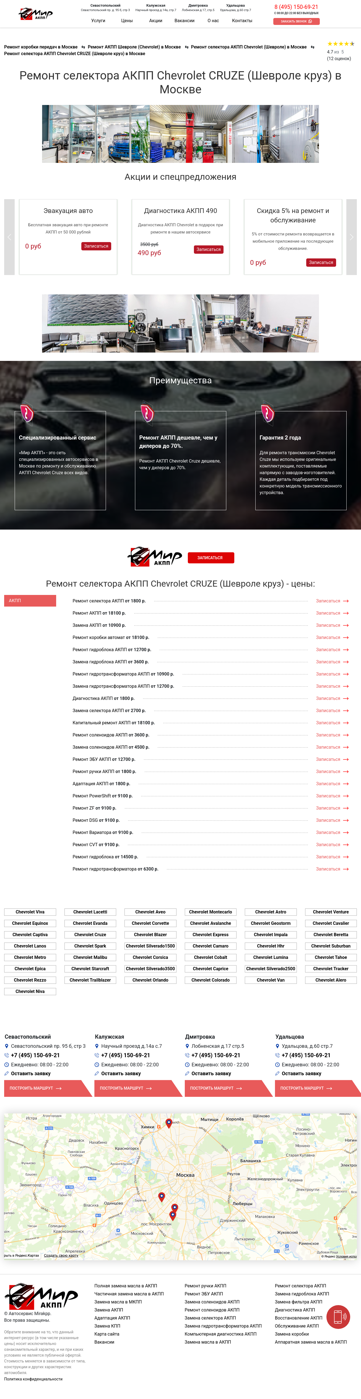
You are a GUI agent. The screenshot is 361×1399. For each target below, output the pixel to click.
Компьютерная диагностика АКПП (221, 1334)
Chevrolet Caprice (210, 968)
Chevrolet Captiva (30, 934)
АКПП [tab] (15, 600)
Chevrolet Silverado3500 (150, 968)
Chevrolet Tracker (331, 968)
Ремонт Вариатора (92, 832)
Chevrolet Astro (270, 912)
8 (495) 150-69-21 (296, 7)
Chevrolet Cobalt (210, 957)
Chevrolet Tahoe (331, 957)
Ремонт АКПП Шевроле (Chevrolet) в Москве (134, 47)
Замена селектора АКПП (98, 710)
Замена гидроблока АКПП (100, 661)
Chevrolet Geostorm (271, 923)
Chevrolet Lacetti (90, 912)
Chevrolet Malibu (90, 957)
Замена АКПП (87, 625)
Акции (155, 20)
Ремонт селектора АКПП (98, 601)
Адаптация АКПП (90, 783)
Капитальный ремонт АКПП (102, 722)
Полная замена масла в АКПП (125, 1285)
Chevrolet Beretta (330, 934)
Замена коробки (292, 1334)
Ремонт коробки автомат (99, 637)
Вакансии (184, 20)
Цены (127, 20)
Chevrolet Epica (30, 968)
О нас (213, 20)
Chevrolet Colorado (210, 980)
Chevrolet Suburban (330, 946)
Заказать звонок (294, 21)
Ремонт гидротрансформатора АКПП (111, 674)
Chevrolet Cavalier (331, 923)
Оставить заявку (31, 1073)
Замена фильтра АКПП (299, 1302)
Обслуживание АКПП (297, 1326)
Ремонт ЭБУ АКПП (92, 759)
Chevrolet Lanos (30, 946)
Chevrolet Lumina (270, 957)
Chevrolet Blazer (150, 934)
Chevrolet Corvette (150, 923)
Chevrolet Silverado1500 (150, 946)
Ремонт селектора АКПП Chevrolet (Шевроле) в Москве (249, 47)
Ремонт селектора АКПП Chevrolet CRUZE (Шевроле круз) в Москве (74, 53)
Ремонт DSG (85, 820)
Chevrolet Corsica (150, 957)
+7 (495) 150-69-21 (35, 1055)
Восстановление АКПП (299, 1318)
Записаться (96, 246)
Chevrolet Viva (30, 912)
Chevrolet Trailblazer (90, 980)
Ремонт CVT (85, 844)
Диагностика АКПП (93, 698)
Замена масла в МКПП (118, 1302)
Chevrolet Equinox (30, 923)
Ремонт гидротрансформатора (105, 869)
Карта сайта (106, 1334)
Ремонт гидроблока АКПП (100, 649)
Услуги (98, 20)
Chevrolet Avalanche (210, 923)
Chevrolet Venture (331, 912)
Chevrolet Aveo (150, 912)
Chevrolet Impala (271, 934)
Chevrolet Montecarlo (210, 912)
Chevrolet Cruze (90, 934)
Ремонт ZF (84, 808)
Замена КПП (107, 1326)
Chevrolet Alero (331, 980)
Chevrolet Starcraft (90, 968)
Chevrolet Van (271, 980)
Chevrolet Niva (30, 991)
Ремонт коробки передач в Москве (40, 47)
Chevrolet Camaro (210, 946)
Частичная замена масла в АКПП (129, 1294)
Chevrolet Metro (30, 957)
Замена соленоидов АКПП (100, 747)
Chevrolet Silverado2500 (270, 968)
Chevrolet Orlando (150, 980)
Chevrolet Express (210, 934)
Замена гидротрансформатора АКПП (111, 686)
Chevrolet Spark (90, 946)
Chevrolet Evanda (90, 923)
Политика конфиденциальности (33, 1379)
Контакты (242, 20)
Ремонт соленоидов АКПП (100, 735)
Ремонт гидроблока (93, 856)
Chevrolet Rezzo (30, 980)
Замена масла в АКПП (208, 1342)
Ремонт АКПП (87, 613)
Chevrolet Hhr (270, 946)
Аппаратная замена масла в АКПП (311, 1342)
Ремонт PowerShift (92, 796)
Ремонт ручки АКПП (94, 771)
